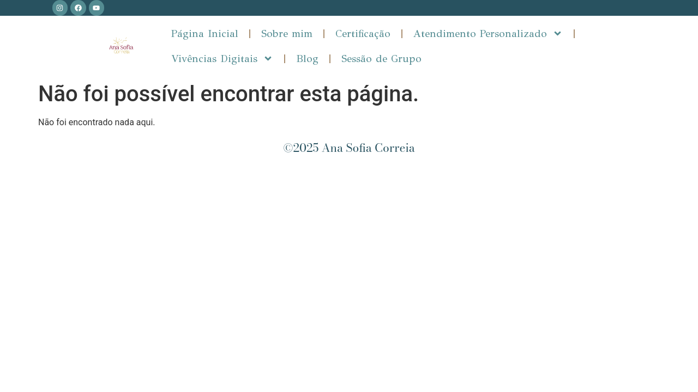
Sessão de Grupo (381, 58)
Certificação (362, 33)
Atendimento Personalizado (488, 33)
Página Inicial (204, 33)
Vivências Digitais (222, 58)
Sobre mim (286, 33)
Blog (307, 58)
